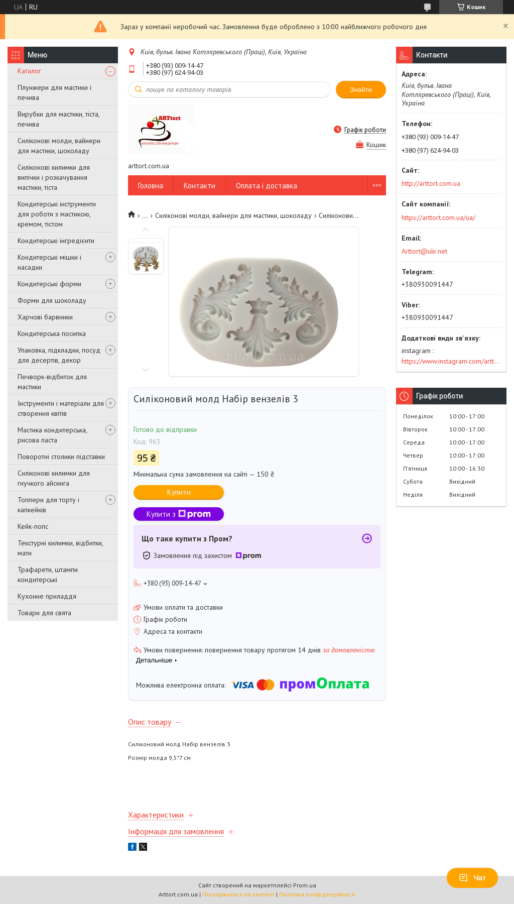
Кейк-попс (33, 526)
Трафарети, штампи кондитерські (48, 574)
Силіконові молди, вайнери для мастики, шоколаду (59, 145)
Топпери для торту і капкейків (48, 504)
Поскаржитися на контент (238, 894)
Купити (179, 492)
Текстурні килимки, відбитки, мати (60, 547)
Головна (150, 185)
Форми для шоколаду (52, 300)
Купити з (179, 514)
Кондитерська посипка (52, 333)
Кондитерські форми (49, 283)
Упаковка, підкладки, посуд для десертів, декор (59, 355)
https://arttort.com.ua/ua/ (438, 217)
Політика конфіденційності (317, 894)
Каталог (29, 70)
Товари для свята (44, 612)
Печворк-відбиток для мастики (52, 381)
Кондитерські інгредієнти (56, 240)
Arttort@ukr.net (424, 251)
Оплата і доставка (266, 185)
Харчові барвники (45, 316)
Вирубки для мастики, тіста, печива (58, 119)
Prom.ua (304, 885)
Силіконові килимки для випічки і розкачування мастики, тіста (54, 177)
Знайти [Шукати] (361, 89)
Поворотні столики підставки (61, 456)
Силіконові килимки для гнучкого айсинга (54, 478)
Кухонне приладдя (47, 596)
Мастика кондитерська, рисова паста (52, 434)
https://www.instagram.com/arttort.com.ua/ (451, 361)
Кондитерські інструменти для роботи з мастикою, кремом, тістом (57, 214)
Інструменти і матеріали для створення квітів (61, 408)
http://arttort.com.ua (431, 183)
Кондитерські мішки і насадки (49, 262)
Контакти (199, 185)
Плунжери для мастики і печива (54, 92)
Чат (472, 877)
